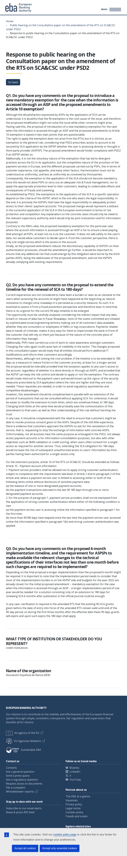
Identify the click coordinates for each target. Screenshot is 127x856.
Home (9, 21)
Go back (13, 82)
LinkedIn (75, 771)
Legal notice (73, 808)
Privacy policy (74, 804)
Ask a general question (20, 771)
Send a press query (18, 775)
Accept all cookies (25, 848)
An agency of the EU (22, 733)
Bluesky (74, 767)
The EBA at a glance (78, 796)
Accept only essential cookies (59, 848)
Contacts (11, 767)
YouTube (75, 779)
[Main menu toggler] (110, 9)
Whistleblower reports (20, 791)
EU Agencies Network (23, 741)
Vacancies (72, 800)
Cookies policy (74, 812)
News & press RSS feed (20, 812)
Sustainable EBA (23, 750)
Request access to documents (24, 783)
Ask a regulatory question (22, 779)
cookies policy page (64, 834)
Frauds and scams (77, 816)
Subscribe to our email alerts (24, 808)
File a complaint (15, 787)
